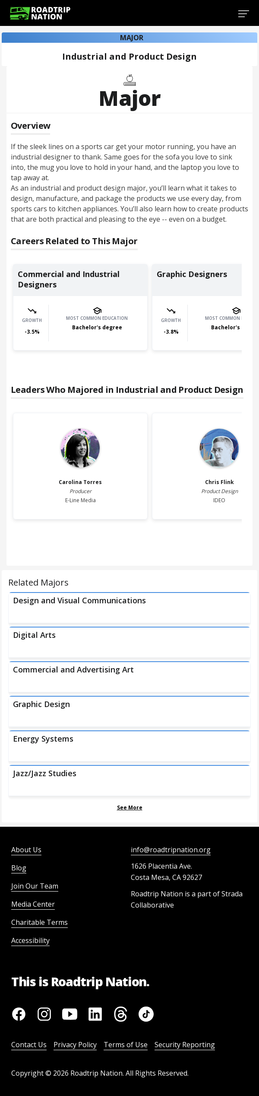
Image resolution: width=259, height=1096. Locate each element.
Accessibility (30, 940)
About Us (26, 849)
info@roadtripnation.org (171, 849)
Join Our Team (34, 886)
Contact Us (29, 1044)
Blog (18, 868)
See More (129, 807)
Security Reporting (185, 1044)
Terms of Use (126, 1044)
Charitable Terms (39, 922)
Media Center (33, 904)
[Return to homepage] (40, 13)
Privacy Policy (75, 1044)
